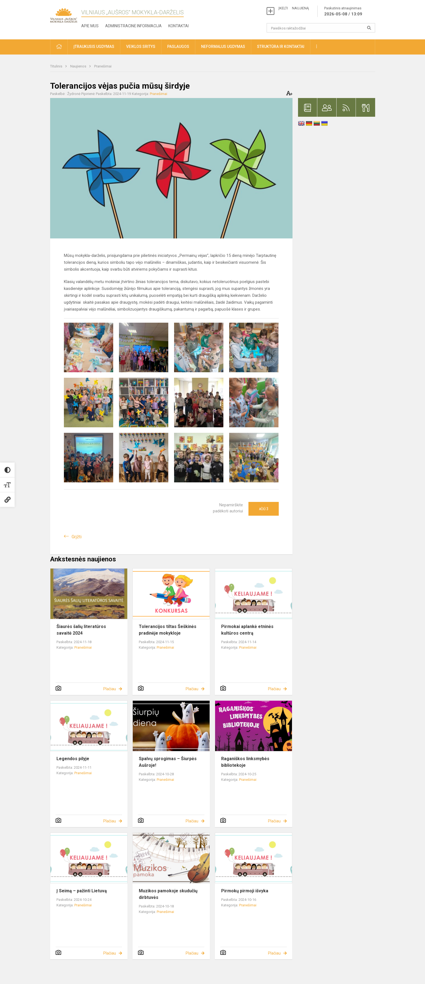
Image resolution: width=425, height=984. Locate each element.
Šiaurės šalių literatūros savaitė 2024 (81, 630)
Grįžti (77, 536)
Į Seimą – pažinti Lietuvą (81, 890)
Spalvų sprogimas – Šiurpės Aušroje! (168, 762)
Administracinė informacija (133, 26)
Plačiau (109, 689)
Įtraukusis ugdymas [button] (94, 46)
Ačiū (263, 509)
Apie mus (90, 26)
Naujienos (78, 66)
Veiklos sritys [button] (140, 46)
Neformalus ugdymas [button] (223, 46)
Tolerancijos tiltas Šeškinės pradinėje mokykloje (167, 630)
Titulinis (56, 66)
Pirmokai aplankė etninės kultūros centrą (247, 630)
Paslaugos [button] (178, 46)
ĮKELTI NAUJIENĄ (293, 8)
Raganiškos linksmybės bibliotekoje (245, 762)
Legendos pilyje (72, 758)
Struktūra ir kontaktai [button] (280, 46)
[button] (58, 47)
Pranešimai (103, 66)
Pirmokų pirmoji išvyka (244, 890)
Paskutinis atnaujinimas (343, 11)
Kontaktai (178, 26)
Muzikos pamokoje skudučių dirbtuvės (168, 894)
